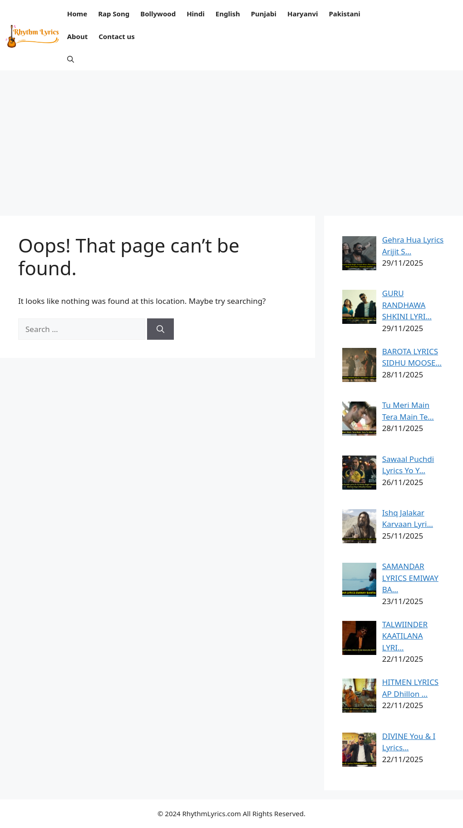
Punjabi (263, 13)
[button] (70, 59)
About (77, 36)
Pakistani (344, 13)
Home (77, 13)
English (228, 13)
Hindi (196, 13)
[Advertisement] (231, 138)
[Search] (160, 329)
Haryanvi (302, 13)
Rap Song (113, 13)
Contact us (117, 36)
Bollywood (158, 13)
